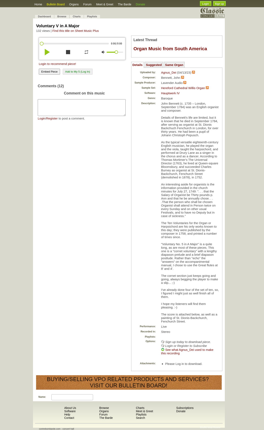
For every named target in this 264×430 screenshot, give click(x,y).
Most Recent (213, 427)
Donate (140, 4)
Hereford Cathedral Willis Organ (183, 88)
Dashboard (44, 16)
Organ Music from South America (170, 48)
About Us (70, 408)
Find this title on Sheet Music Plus (75, 30)
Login (205, 3)
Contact (69, 417)
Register (52, 121)
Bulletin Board (56, 4)
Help (67, 414)
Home (38, 4)
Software (69, 411)
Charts (77, 16)
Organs (74, 4)
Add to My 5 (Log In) (77, 71)
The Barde (124, 4)
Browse (61, 16)
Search (140, 417)
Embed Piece (49, 71)
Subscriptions (184, 408)
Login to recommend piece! (57, 64)
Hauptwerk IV (170, 93)
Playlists (92, 16)
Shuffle (203, 427)
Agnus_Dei (168, 72)
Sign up (219, 3)
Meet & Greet (104, 4)
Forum (87, 4)
